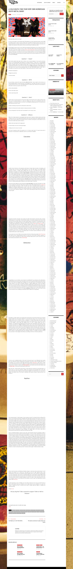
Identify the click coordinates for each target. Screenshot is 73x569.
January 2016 (52, 287)
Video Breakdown (53, 366)
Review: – (51, 64)
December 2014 (53, 305)
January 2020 (52, 223)
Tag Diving (52, 358)
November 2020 (53, 209)
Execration (11, 511)
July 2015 (51, 295)
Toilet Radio (52, 363)
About (54, 2)
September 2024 (53, 147)
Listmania (51, 335)
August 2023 (52, 165)
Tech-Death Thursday (53, 359)
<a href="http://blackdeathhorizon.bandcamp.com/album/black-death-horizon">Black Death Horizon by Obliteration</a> (27, 267)
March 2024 (52, 155)
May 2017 (51, 266)
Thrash (23, 513)
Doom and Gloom (53, 330)
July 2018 (51, 247)
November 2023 (53, 161)
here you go (15, 479)
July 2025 (51, 134)
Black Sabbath (22, 510)
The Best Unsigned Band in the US (55, 361)
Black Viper (28, 510)
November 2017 (53, 258)
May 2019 (51, 233)
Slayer (15, 513)
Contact (59, 2)
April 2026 (52, 122)
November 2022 (53, 177)
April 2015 (52, 299)
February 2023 (52, 173)
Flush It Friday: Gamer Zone (54, 103)
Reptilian (10, 513)
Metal (10, 14)
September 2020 (53, 212)
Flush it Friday (52, 331)
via (11, 488)
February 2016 (52, 286)
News (51, 342)
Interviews (52, 334)
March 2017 (52, 268)
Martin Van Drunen (17, 511)
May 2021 (51, 201)
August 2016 (52, 278)
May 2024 (51, 153)
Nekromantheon (24, 511)
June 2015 (52, 297)
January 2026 (52, 126)
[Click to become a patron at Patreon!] (27, 499)
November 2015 (53, 290)
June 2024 (52, 151)
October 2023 (52, 162)
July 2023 (51, 166)
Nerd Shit (51, 339)
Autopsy (17, 510)
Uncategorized (52, 365)
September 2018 (53, 244)
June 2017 (52, 264)
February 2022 (52, 189)
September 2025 (53, 131)
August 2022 (52, 181)
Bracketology (52, 323)
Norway (29, 511)
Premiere (51, 347)
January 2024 (52, 158)
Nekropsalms (35, 362)
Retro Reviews (52, 350)
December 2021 (53, 192)
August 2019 (52, 229)
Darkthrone (38, 510)
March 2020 (52, 220)
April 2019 (52, 235)
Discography (52, 328)
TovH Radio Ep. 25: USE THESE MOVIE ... (16, 520)
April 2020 (52, 219)
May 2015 (51, 298)
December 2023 (53, 159)
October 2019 (52, 227)
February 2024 (52, 157)
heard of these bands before (30, 49)
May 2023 (51, 169)
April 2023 (52, 170)
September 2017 (53, 260)
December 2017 (53, 256)
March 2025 (52, 139)
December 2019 (53, 224)
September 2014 (53, 309)
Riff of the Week (53, 353)
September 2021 (53, 196)
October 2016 (52, 275)
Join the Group (47, 2)
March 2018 (52, 252)
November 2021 (53, 193)
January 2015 (52, 303)
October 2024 (52, 146)
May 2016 (51, 282)
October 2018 (52, 243)
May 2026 (51, 120)
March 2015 (52, 301)
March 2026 (52, 123)
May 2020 (51, 217)
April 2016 (52, 283)
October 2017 (52, 259)
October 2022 (52, 178)
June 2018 (52, 248)
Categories (39, 2)
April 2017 (52, 267)
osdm (38, 511)
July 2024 (51, 150)
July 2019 (51, 231)
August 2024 (52, 149)
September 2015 (53, 293)
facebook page (24, 237)
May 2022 (51, 185)
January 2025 (52, 142)
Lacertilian (14, 14)
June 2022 (52, 184)
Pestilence (42, 511)
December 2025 (53, 127)
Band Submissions (53, 320)
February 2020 (52, 221)
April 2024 (52, 154)
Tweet (10, 506)
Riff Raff (51, 354)
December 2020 (53, 208)
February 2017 (52, 270)
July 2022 (51, 182)
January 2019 (52, 239)
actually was (43, 184)
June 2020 (52, 216)
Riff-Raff (51, 355)
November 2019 (53, 225)
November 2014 (53, 306)
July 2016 (51, 279)
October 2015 (52, 291)
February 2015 (52, 302)
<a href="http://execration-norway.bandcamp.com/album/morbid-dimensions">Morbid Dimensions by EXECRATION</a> (27, 155)
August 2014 (52, 310)
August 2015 (52, 294)
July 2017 (51, 263)
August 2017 (52, 262)
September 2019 (53, 228)
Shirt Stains (52, 357)
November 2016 (53, 274)
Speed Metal (19, 513)
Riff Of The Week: (20, 547)
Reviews (51, 351)
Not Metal (51, 343)
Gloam (35, 223)
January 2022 (52, 190)
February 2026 (52, 124)
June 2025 (52, 135)
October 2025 (52, 130)
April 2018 (52, 251)
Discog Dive (52, 327)
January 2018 (52, 255)
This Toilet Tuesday (53, 362)
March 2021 (52, 204)
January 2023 (52, 174)
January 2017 (52, 271)
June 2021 (52, 200)
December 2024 (53, 143)
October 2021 (52, 194)
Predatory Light (40, 223)
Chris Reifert (33, 510)
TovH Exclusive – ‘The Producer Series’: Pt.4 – (40, 547)
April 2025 (52, 138)
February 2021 (52, 205)
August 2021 (52, 197)
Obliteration (34, 511)
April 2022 (52, 186)
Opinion (51, 346)
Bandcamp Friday (53, 322)
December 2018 (53, 240)
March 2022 (52, 188)
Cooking (51, 326)
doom (42, 510)
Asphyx (13, 510)
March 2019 (52, 236)
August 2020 (52, 213)
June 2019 (52, 232)
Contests (51, 324)
